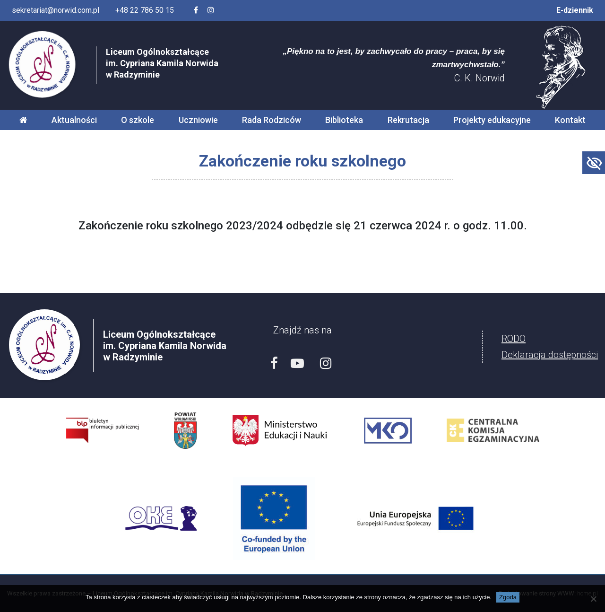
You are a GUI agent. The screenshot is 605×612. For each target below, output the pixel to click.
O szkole (137, 120)
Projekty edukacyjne (492, 120)
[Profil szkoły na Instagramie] (211, 10)
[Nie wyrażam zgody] (593, 598)
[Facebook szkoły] (196, 10)
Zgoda (508, 597)
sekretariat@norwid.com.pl (55, 10)
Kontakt (570, 120)
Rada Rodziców (271, 120)
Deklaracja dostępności (549, 354)
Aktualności (74, 120)
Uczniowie (198, 120)
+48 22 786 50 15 (144, 10)
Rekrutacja (408, 120)
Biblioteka (344, 120)
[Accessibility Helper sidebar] (593, 162)
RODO (513, 338)
